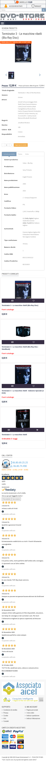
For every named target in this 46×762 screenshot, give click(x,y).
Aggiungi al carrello (20, 145)
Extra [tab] (27, 154)
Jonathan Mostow (24, 123)
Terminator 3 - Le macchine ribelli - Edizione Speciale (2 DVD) (23, 392)
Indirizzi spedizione (33, 716)
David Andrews (27, 106)
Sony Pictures (27, 170)
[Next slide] (39, 75)
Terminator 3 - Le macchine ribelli (14, 435)
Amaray (25, 244)
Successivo (16, 499)
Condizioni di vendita (10, 710)
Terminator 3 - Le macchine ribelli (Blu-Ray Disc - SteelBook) (20, 348)
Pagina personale (32, 710)
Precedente (6, 499)
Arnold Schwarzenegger (26, 102)
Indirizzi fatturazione (33, 718)
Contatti (6, 721)
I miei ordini (30, 713)
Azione (20, 97)
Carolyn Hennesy (29, 113)
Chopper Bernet (27, 111)
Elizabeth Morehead (29, 118)
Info (4, 718)
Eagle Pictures (27, 177)
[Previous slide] (6, 75)
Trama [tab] (20, 154)
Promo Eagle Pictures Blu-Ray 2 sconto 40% (16, 42)
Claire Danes (26, 104)
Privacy (5, 713)
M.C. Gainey (28, 116)
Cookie (5, 716)
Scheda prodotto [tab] (9, 154)
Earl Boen (28, 109)
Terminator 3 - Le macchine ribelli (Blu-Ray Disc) (20, 305)
